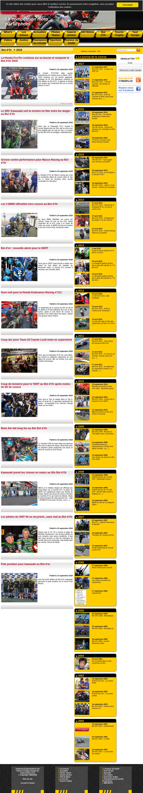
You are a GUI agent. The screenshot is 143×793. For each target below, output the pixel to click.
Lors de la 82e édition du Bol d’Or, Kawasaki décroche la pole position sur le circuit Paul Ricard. (55, 581)
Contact (31, 783)
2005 (80, 610)
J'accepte (127, 4)
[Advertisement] (130, 103)
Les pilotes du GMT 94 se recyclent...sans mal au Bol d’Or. (37, 516)
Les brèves (64, 769)
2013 (80, 245)
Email (130, 63)
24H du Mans (65, 777)
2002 (80, 721)
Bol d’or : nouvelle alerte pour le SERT (24, 248)
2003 (80, 675)
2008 (80, 471)
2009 (80, 426)
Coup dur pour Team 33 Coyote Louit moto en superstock (36, 339)
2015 (80, 154)
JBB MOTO (108, 783)
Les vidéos (108, 775)
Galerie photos (66, 775)
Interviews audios (111, 777)
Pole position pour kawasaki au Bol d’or (25, 564)
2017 (80, 64)
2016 (80, 109)
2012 (80, 290)
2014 (80, 199)
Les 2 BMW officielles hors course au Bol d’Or (29, 204)
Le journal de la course (91, 56)
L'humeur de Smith (111, 769)
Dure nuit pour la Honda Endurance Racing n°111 (31, 292)
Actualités (64, 771)
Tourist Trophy (66, 781)
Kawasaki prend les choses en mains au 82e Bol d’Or (33, 472)
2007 (80, 517)
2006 (80, 562)
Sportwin (107, 773)
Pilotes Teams (65, 773)
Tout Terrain (108, 771)
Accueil (24, 783)
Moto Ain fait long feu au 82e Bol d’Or (24, 428)
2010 (80, 381)
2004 (80, 655)
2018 (19, 49)
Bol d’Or (6, 49)
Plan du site (27, 779)
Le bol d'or (64, 779)
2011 (80, 336)
